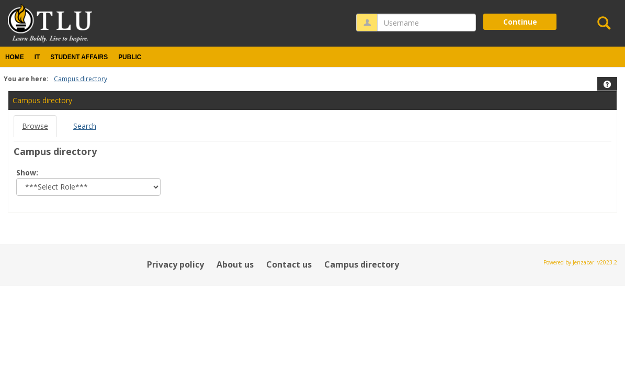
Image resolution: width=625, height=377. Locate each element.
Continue (520, 22)
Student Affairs (79, 57)
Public (129, 57)
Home (14, 57)
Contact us (289, 264)
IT (37, 57)
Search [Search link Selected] (84, 126)
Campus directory (80, 78)
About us (235, 264)
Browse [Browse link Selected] (35, 126)
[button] (607, 84)
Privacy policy (175, 264)
